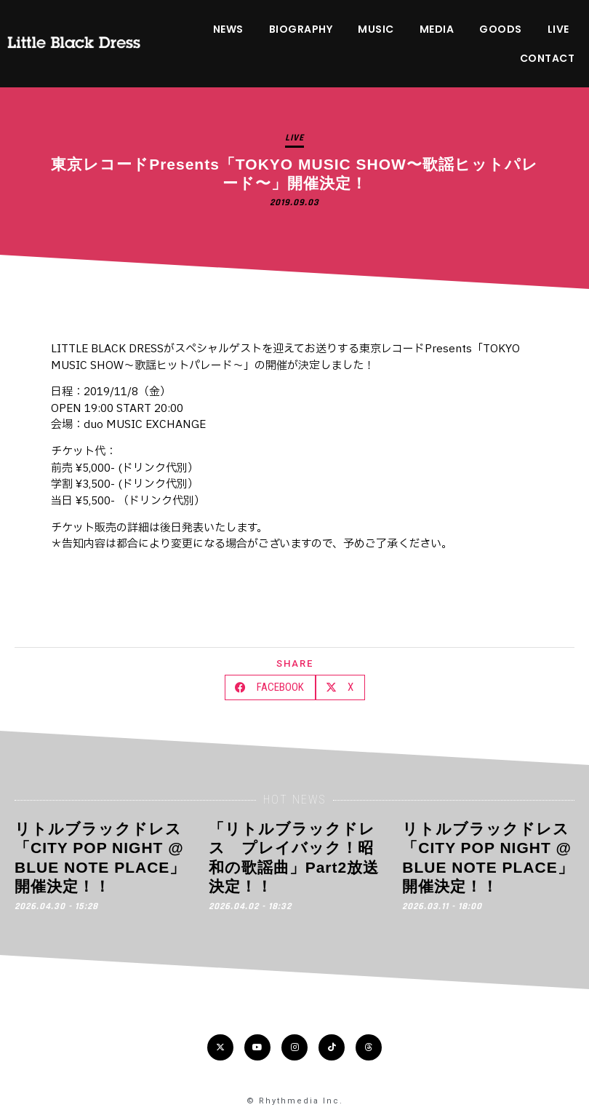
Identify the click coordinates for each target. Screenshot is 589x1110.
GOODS (500, 29)
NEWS (228, 29)
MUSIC (376, 29)
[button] (270, 687)
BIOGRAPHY (301, 29)
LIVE (558, 29)
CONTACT (547, 58)
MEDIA (437, 29)
